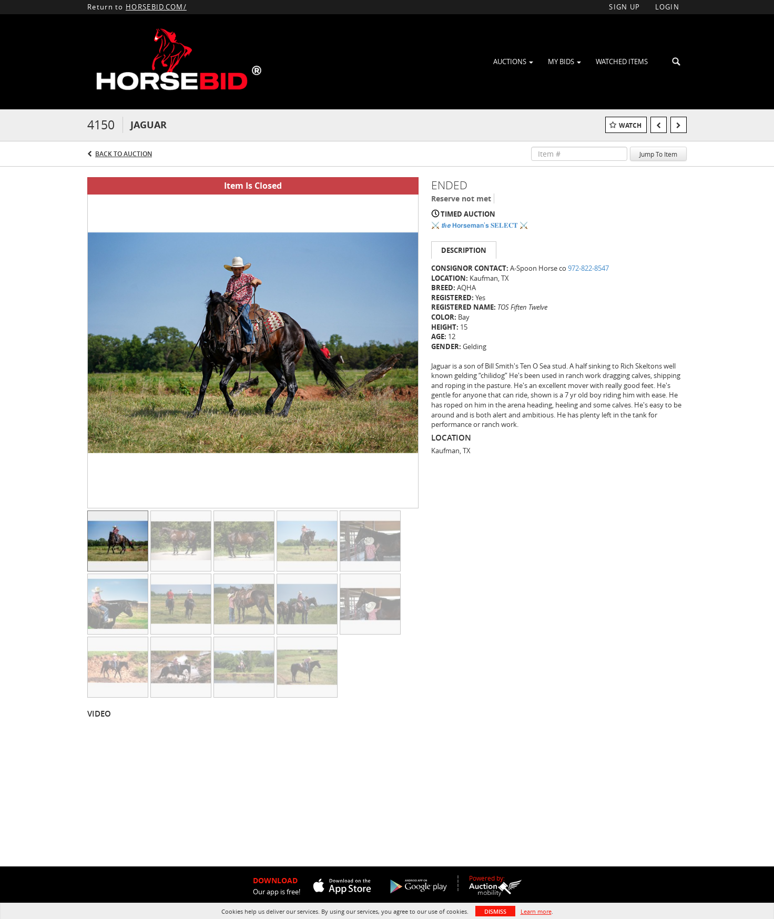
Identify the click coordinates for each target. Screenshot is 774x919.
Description (463, 250)
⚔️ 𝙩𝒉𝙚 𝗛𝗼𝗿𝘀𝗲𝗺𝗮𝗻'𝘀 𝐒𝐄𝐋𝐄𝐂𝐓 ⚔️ (479, 225)
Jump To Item (658, 154)
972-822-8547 (588, 268)
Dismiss (495, 911)
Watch (630, 125)
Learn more (536, 911)
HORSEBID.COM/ (156, 7)
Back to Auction (123, 153)
